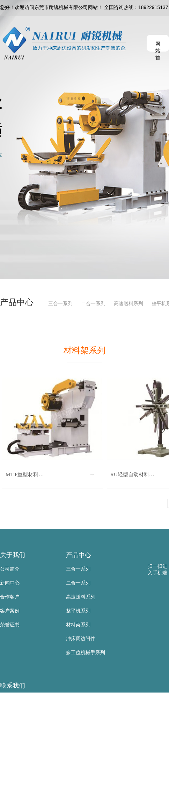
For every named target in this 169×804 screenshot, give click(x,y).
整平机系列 (78, 610)
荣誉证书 (10, 624)
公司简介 (10, 569)
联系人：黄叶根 (17, 713)
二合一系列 (93, 303)
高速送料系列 (128, 303)
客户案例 (10, 610)
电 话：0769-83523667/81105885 (36, 741)
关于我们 (12, 554)
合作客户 (10, 597)
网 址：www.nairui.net (24, 783)
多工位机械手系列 (85, 652)
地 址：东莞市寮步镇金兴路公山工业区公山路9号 (53, 797)
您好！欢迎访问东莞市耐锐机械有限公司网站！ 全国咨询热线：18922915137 (84, 7)
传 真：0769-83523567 (25, 755)
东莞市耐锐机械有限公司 (27, 699)
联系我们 (12, 685)
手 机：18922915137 (23, 727)
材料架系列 (78, 624)
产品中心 (78, 554)
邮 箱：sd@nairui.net (23, 769)
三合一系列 (60, 303)
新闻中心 (10, 583)
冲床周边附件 (80, 638)
